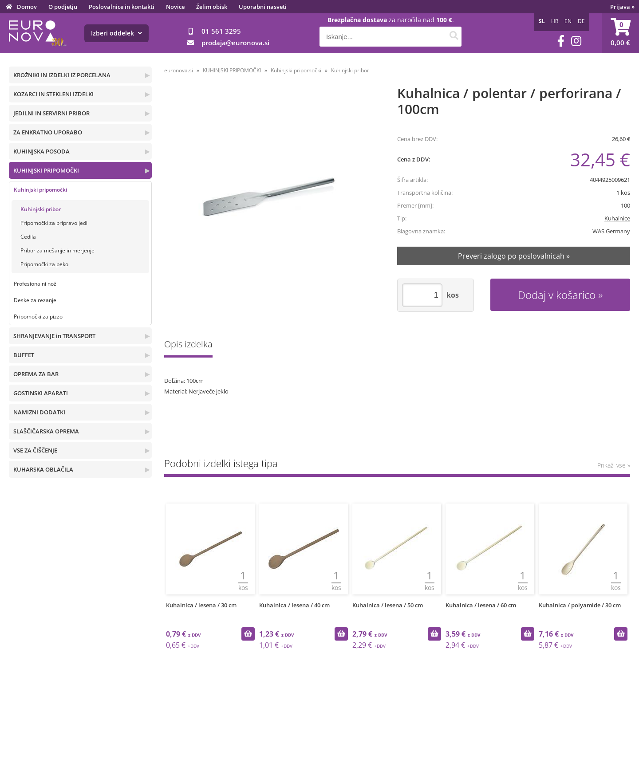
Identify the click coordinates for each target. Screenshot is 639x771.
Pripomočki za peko (44, 264)
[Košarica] (620, 33)
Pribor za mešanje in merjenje (57, 250)
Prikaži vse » (613, 465)
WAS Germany (611, 231)
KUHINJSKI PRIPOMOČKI (46, 170)
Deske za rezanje (35, 300)
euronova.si (178, 70)
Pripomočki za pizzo (38, 316)
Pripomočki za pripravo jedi (53, 223)
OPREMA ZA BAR (36, 374)
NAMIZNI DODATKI (39, 412)
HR (554, 21)
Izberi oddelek (116, 33)
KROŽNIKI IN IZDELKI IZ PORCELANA (61, 75)
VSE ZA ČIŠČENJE (35, 450)
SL (542, 21)
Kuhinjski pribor (40, 209)
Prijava (622, 7)
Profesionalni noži (36, 283)
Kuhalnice (617, 218)
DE (581, 21)
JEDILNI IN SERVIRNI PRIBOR (51, 113)
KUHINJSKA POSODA (41, 151)
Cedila (28, 236)
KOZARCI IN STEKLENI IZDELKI (53, 94)
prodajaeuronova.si (235, 42)
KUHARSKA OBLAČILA (43, 469)
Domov (27, 7)
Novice (175, 7)
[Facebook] (560, 41)
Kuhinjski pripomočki (40, 189)
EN (568, 21)
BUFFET (23, 355)
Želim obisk (211, 7)
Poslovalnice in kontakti (121, 7)
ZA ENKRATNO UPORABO (47, 132)
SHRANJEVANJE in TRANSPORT (54, 336)
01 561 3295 (221, 31)
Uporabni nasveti (263, 7)
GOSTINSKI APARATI (40, 393)
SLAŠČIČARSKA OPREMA (46, 431)
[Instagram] (576, 41)
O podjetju (62, 7)
